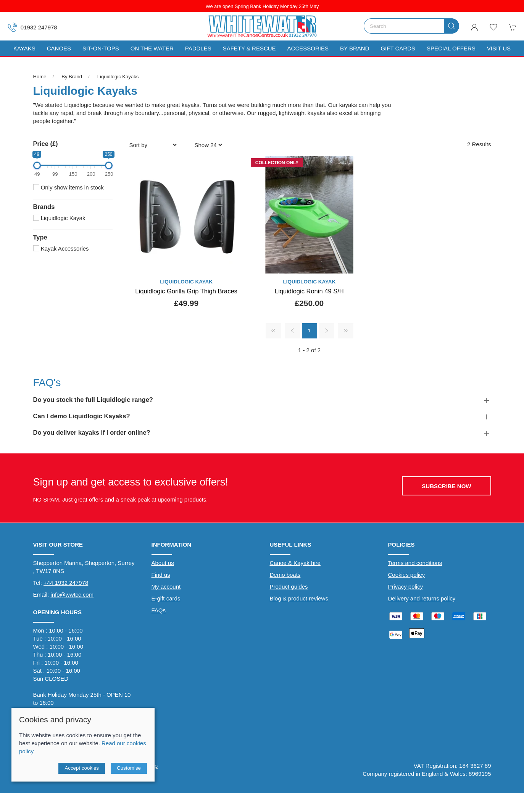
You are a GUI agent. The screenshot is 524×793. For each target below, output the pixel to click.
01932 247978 (32, 27)
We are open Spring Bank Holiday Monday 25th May (262, 6)
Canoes (59, 48)
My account (166, 586)
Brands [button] (44, 206)
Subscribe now (446, 486)
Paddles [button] (198, 48)
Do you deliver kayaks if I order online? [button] (91, 432)
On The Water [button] (152, 48)
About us (163, 563)
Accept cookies (81, 768)
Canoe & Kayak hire (295, 563)
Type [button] (40, 237)
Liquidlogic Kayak (59, 218)
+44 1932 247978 (66, 582)
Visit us (499, 48)
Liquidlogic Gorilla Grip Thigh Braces (186, 291)
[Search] (411, 26)
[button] (493, 27)
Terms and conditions (415, 563)
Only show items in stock (68, 187)
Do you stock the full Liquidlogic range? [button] (93, 399)
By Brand (71, 76)
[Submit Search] (451, 26)
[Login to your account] (474, 27)
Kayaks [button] (24, 48)
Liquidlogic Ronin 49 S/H (309, 291)
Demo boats (285, 574)
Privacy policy (405, 586)
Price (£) (45, 143)
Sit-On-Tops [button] (100, 48)
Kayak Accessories (61, 248)
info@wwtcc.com (72, 594)
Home (40, 76)
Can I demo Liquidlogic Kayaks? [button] (81, 416)
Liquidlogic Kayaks (118, 76)
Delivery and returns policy (422, 598)
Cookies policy (406, 574)
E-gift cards (166, 598)
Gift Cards (398, 48)
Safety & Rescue (249, 48)
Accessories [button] (308, 48)
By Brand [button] (354, 48)
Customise (129, 768)
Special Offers (451, 48)
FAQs (159, 610)
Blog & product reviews (299, 598)
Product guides (289, 586)
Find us (161, 574)
